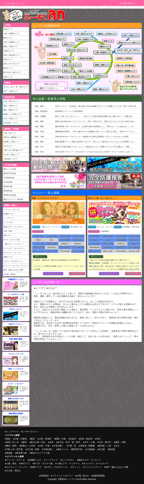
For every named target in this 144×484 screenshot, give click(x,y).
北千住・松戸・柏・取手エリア (16, 87)
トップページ (12, 431)
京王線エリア (54, 70)
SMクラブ (7, 235)
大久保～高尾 (33, 449)
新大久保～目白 (38, 442)
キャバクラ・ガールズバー (14, 248)
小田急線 (90, 449)
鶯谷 (33, 439)
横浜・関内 (11, 446)
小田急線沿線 (8, 178)
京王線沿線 (7, 182)
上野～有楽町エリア (11, 42)
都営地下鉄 (77, 449)
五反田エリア (8, 51)
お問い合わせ (82, 475)
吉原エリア (7, 77)
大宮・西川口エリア (11, 101)
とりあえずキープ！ (53, 273)
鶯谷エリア (7, 38)
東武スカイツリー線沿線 (13, 199)
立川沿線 (52, 54)
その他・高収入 (9, 274)
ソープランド (8, 218)
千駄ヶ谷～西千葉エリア (13, 150)
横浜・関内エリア (10, 110)
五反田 (73, 439)
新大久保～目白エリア (12, 72)
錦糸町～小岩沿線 (124, 58)
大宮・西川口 (105, 442)
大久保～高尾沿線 (47, 63)
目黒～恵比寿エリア (11, 55)
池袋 (8, 439)
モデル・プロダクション (13, 261)
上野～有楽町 (45, 439)
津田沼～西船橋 (87, 446)
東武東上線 (21, 453)
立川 (117, 446)
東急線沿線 (7, 191)
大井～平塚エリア (10, 119)
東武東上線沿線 (9, 195)
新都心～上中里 (27, 446)
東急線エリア (63, 77)
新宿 (25, 442)
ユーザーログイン (127, 3)
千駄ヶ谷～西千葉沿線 (125, 65)
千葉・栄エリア (9, 133)
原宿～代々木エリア (11, 64)
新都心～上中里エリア (12, 114)
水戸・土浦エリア (10, 91)
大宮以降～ (58, 446)
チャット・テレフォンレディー (16, 266)
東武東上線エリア (57, 39)
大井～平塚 (44, 446)
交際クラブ (7, 257)
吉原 (51, 442)
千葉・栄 (72, 446)
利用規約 (44, 475)
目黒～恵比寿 (86, 439)
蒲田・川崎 (120, 442)
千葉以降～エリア (10, 159)
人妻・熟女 (7, 231)
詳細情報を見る (77, 273)
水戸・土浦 (89, 442)
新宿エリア (7, 68)
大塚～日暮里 (20, 439)
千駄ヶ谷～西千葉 (14, 449)
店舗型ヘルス (8, 214)
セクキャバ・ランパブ (12, 253)
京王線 (102, 449)
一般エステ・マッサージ (13, 244)
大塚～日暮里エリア (11, 33)
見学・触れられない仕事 (13, 270)
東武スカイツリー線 (40, 453)
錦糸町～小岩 (105, 446)
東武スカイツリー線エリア (129, 43)
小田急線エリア (47, 77)
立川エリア (7, 146)
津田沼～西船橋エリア (12, 137)
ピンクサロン (8, 222)
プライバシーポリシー (62, 475)
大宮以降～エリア (10, 123)
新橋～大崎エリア (10, 46)
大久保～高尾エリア (11, 155)
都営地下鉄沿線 (9, 173)
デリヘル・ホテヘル (11, 209)
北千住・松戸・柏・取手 (68, 442)
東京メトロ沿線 (9, 169)
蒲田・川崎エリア (10, 106)
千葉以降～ (48, 449)
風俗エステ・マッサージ (13, 227)
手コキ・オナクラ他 (11, 240)
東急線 (9, 453)
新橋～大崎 (60, 439)
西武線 (112, 449)
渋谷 (98, 439)
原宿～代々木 (12, 442)
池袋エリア (7, 29)
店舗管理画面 (98, 475)
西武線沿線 (7, 186)
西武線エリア (52, 46)
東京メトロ (63, 449)
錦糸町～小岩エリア (11, 142)
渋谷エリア (7, 59)
